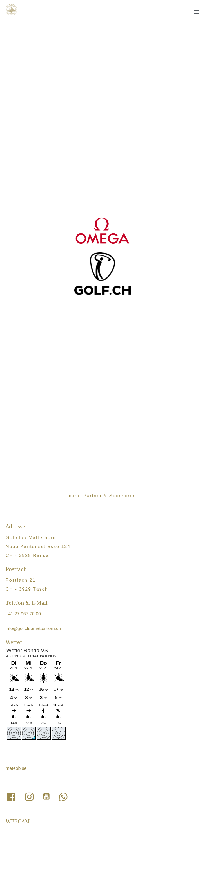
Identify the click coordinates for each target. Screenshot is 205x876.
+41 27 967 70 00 (23, 510)
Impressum (108, 766)
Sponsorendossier (67, 754)
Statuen (83, 747)
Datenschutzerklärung (71, 766)
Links (66, 747)
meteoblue (16, 665)
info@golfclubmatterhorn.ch (33, 525)
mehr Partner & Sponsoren (102, 392)
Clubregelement (110, 747)
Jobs (53, 747)
